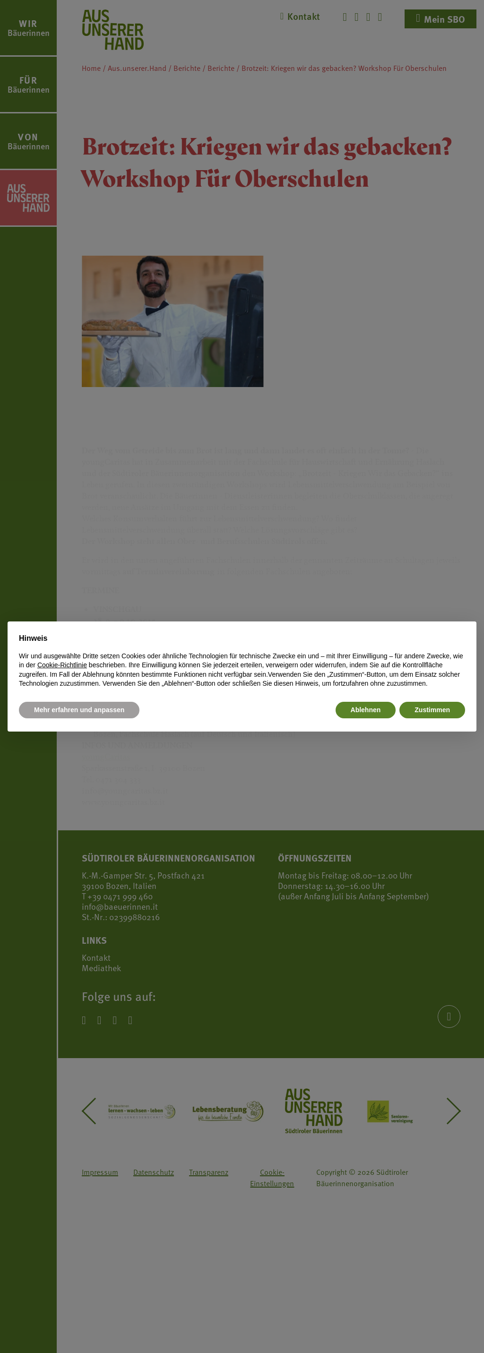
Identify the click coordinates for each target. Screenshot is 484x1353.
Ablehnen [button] (366, 710)
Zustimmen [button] (432, 710)
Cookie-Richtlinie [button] (62, 665)
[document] (242, 660)
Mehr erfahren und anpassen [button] (79, 710)
